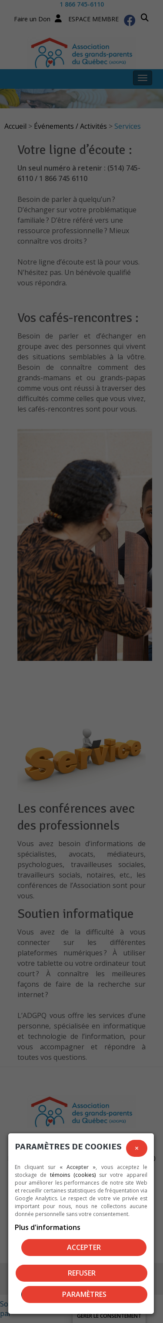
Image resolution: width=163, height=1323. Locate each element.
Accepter (84, 1247)
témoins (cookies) (73, 1175)
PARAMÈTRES (84, 1294)
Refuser (82, 1273)
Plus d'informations (47, 1227)
